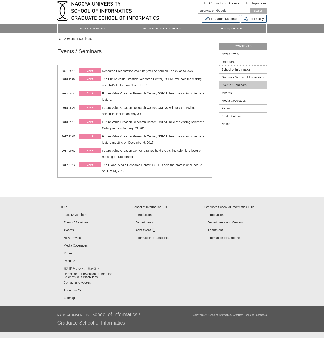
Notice (226, 124)
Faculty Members (241, 30)
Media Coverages (234, 100)
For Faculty (254, 19)
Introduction (144, 214)
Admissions (143, 230)
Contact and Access (224, 3)
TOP (64, 207)
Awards (227, 93)
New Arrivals (230, 54)
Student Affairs (231, 116)
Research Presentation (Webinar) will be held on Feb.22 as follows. (148, 71)
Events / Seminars (234, 85)
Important (228, 61)
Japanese (258, 3)
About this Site (74, 290)
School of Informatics (92, 28)
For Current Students (221, 19)
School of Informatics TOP (150, 207)
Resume (69, 261)
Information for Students (152, 238)
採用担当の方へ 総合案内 (82, 268)
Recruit (226, 108)
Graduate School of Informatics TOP (229, 207)
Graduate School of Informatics (162, 28)
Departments (144, 222)
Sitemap (69, 298)
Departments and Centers (225, 222)
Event (90, 70)
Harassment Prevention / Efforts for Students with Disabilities (88, 275)
